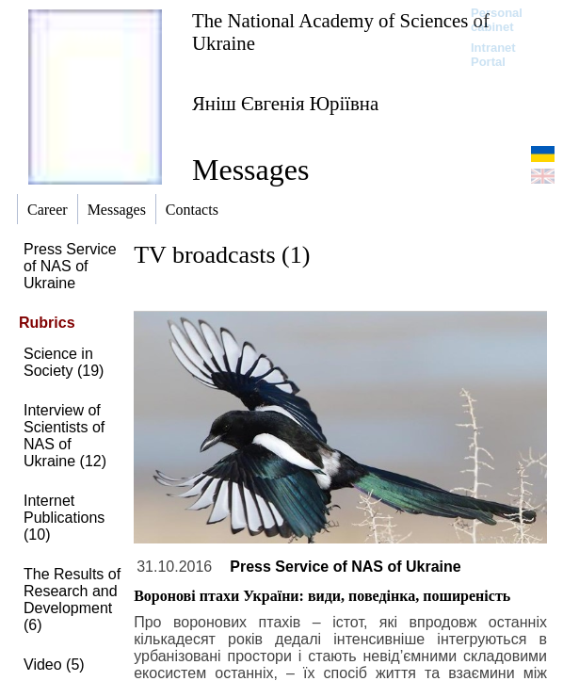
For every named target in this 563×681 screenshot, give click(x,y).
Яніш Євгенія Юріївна (285, 103)
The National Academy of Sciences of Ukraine (341, 31)
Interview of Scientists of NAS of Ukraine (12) (65, 435)
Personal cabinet (497, 20)
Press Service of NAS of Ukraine (70, 266)
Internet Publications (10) (64, 518)
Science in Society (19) (64, 362)
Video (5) (54, 665)
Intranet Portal (493, 55)
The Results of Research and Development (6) (72, 599)
